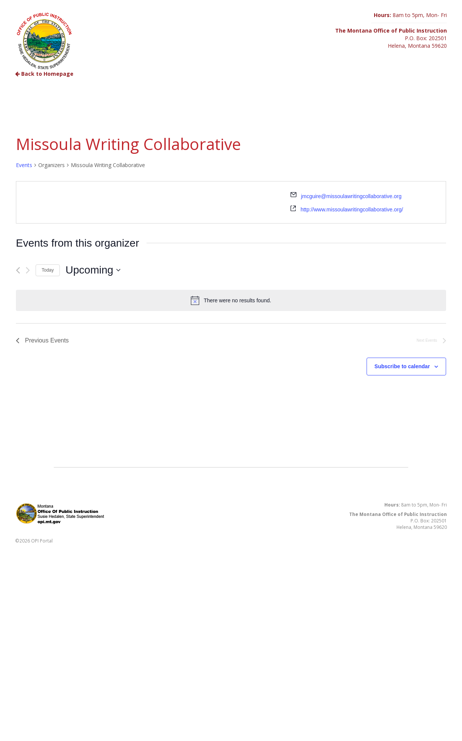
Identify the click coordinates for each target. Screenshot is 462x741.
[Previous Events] (18, 270)
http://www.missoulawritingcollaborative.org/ (352, 209)
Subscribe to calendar (402, 366)
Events (24, 165)
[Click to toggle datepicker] (93, 270)
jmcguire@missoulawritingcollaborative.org (351, 196)
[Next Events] (28, 270)
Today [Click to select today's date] (48, 270)
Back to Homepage (44, 73)
